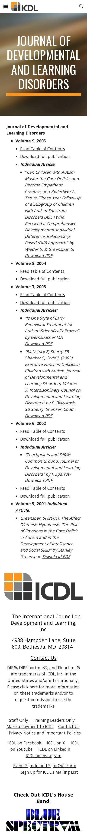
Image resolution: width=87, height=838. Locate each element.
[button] (5, 6)
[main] (43, 64)
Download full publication (45, 156)
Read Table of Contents (42, 148)
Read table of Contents (42, 271)
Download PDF (38, 255)
